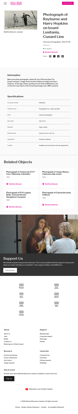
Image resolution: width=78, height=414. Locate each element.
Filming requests (45, 360)
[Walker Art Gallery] (21, 304)
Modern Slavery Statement (31, 407)
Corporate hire (45, 355)
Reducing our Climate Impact (14, 344)
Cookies (43, 407)
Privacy (17, 407)
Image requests (9, 363)
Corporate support (46, 336)
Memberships (44, 334)
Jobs (5, 336)
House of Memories (10, 358)
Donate (42, 341)
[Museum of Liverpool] (21, 286)
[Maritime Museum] (56, 295)
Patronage (43, 339)
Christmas (43, 358)
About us (7, 334)
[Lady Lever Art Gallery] (21, 313)
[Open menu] (5, 3)
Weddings (43, 363)
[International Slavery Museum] (21, 295)
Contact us (7, 341)
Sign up (9, 379)
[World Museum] (56, 286)
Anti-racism (8, 360)
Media (6, 339)
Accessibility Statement (56, 407)
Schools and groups (10, 355)
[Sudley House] (56, 304)
